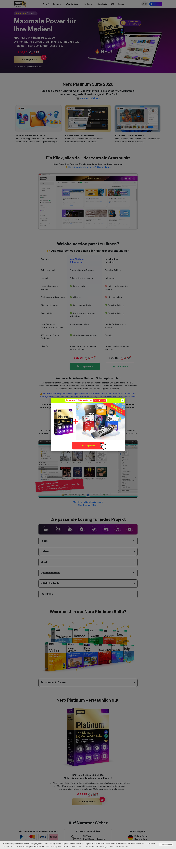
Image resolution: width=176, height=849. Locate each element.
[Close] (123, 400)
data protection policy (12, 846)
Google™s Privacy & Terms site (114, 846)
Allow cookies (166, 845)
